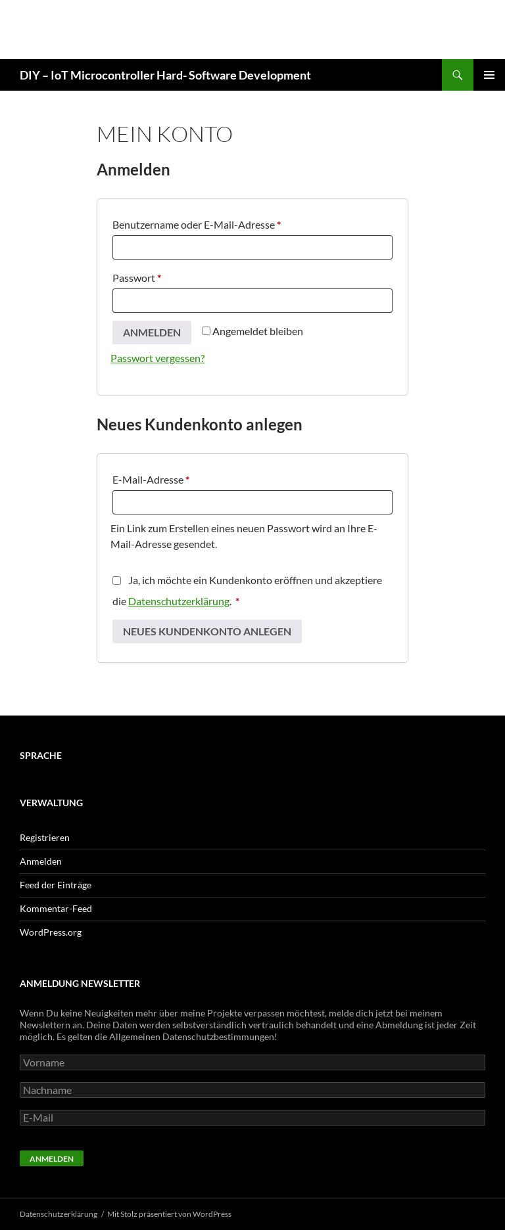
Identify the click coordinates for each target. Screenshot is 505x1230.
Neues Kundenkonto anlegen (207, 631)
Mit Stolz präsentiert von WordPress (169, 1214)
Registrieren (45, 837)
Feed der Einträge (55, 884)
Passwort (163, 275)
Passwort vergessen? (157, 358)
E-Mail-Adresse (177, 477)
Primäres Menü (489, 75)
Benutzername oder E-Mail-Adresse (223, 222)
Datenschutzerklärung (178, 601)
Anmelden (152, 332)
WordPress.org (51, 932)
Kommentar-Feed (56, 908)
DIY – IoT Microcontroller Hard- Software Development (165, 75)
